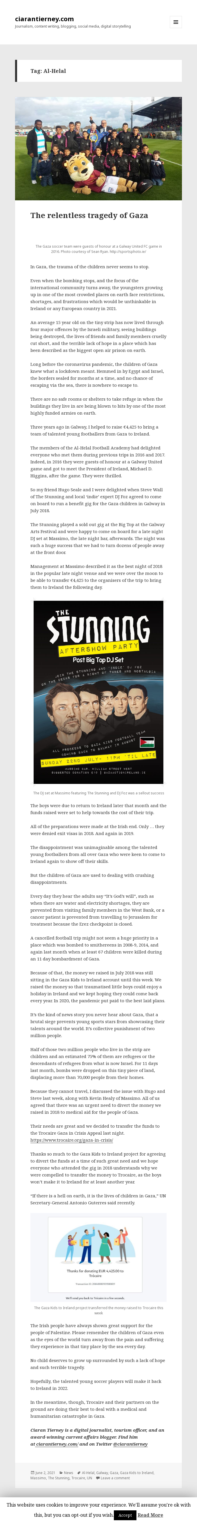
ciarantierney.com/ (56, 1444)
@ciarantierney (130, 1444)
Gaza (114, 1472)
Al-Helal (88, 1472)
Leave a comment (115, 1478)
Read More (150, 1515)
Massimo (38, 1478)
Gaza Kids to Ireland (137, 1472)
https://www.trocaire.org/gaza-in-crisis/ (71, 1140)
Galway (102, 1472)
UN (89, 1478)
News (68, 1472)
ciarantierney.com (44, 18)
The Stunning (59, 1478)
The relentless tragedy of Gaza (89, 215)
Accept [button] (125, 1515)
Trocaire (78, 1478)
